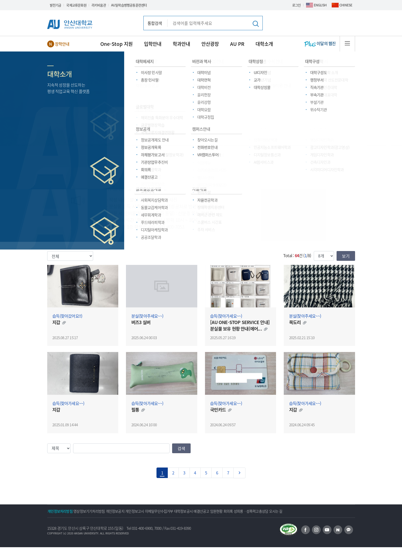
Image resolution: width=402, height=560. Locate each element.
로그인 (296, 5)
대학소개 (264, 43)
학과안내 (181, 43)
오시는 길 (57, 523)
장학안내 (62, 44)
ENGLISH (320, 5)
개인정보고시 (158, 511)
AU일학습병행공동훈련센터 (129, 5)
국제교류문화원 (76, 5)
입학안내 (152, 43)
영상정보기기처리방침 (99, 511)
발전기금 (55, 5)
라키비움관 (99, 5)
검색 (181, 448)
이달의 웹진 (320, 43)
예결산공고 (246, 511)
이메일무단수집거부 (190, 511)
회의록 (286, 511)
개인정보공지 (132, 511)
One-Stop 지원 (116, 43)
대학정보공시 (220, 511)
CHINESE (345, 5)
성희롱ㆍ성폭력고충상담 (316, 511)
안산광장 (210, 43)
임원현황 (267, 511)
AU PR (237, 43)
